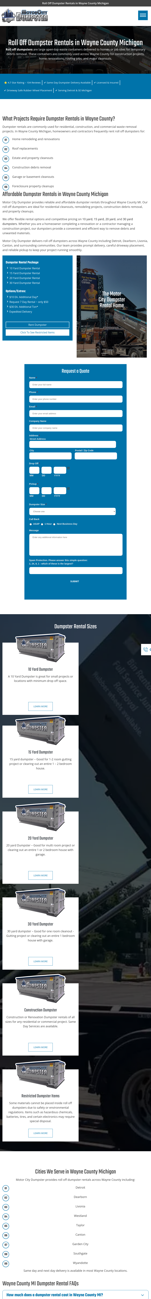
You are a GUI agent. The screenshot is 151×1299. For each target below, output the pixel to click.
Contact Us (12, 1233)
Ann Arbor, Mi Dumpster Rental (24, 1262)
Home (9, 1210)
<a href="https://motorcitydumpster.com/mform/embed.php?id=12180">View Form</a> (76, 483)
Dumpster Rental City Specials (23, 1221)
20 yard (111, 219)
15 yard (99, 219)
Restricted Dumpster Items (94, 1239)
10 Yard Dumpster (89, 1215)
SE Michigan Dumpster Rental (23, 1256)
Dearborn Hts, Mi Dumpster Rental (25, 1274)
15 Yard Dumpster (89, 1221)
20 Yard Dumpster (89, 1227)
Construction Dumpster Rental (96, 1210)
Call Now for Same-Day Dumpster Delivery (63, 1156)
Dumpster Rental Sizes (19, 1215)
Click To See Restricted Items (37, 332)
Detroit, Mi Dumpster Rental (22, 1268)
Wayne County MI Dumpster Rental (105, 1296)
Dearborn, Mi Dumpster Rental (23, 1280)
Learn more (37, 707)
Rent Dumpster (37, 324)
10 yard (87, 219)
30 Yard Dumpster (89, 1233)
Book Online (88, 1167)
